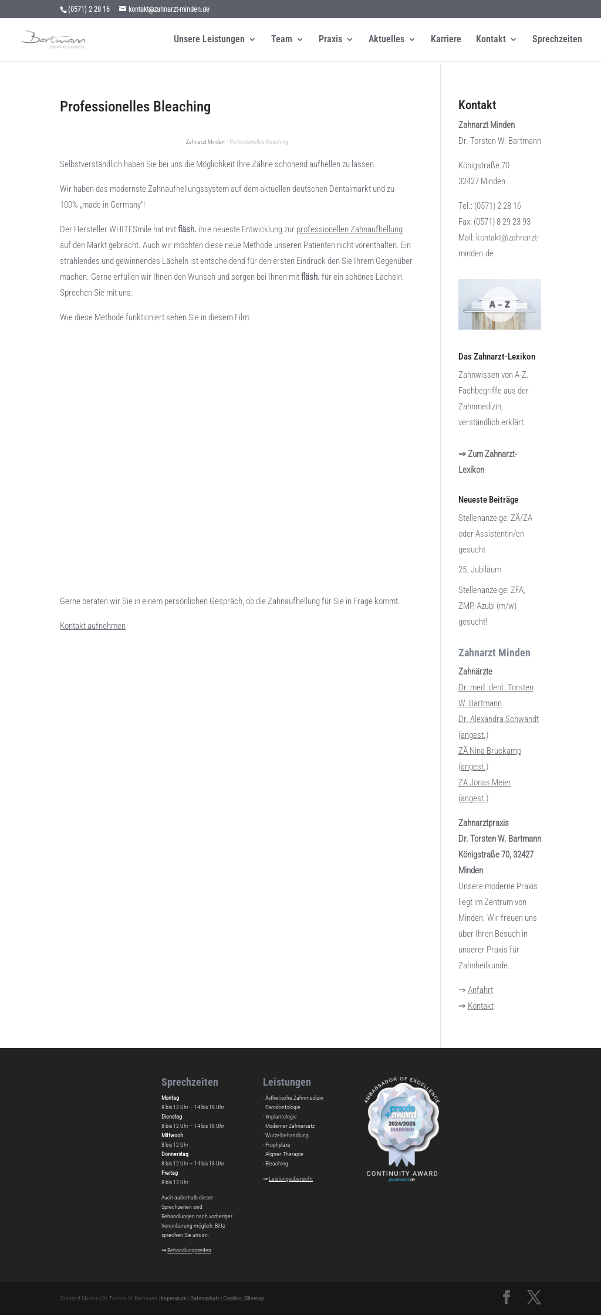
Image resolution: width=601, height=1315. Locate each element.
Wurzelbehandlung (287, 1135)
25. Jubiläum (479, 569)
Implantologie (281, 1116)
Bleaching (276, 1163)
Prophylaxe (278, 1144)
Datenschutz (205, 1298)
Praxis (330, 40)
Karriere (446, 40)
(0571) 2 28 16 (497, 206)
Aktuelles (386, 40)
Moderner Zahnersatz (290, 1126)
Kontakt (491, 40)
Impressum (174, 1298)
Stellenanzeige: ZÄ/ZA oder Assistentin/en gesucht (495, 534)
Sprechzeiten (557, 40)
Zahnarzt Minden (205, 141)
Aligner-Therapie (284, 1154)
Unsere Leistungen (209, 40)
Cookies (232, 1298)
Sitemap (254, 1298)
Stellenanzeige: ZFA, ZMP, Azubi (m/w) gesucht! (491, 606)
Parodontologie (282, 1107)
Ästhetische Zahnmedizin (294, 1097)
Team (281, 40)
